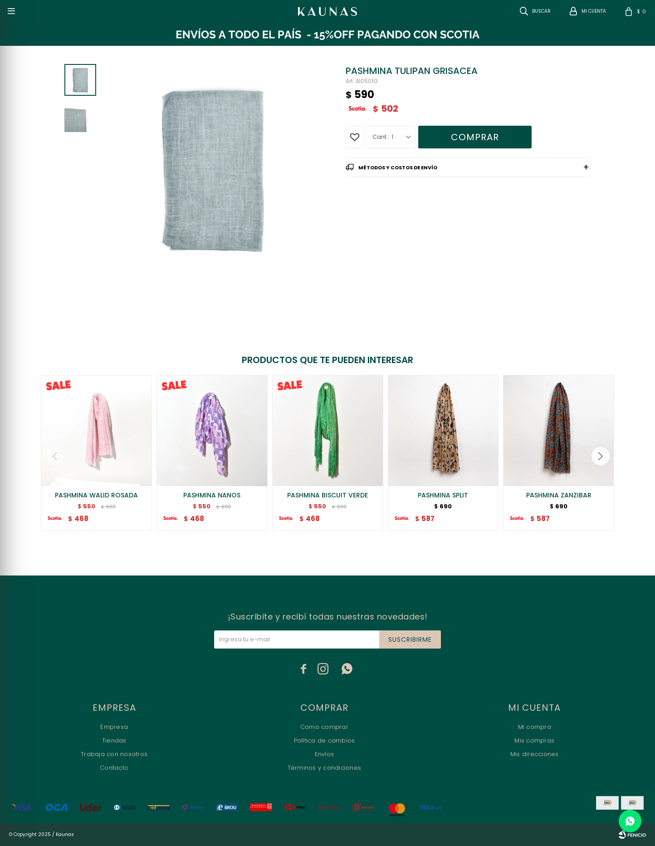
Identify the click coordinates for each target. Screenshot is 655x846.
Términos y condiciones (325, 767)
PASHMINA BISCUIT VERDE (327, 495)
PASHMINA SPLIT (443, 495)
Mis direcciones (534, 754)
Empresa (114, 727)
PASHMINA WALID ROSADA (96, 495)
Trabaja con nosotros (114, 754)
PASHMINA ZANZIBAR (558, 495)
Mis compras (534, 740)
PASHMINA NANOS (211, 495)
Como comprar (324, 727)
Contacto (114, 767)
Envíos (324, 754)
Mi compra (534, 727)
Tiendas (114, 740)
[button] (600, 456)
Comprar (475, 137)
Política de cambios (324, 740)
